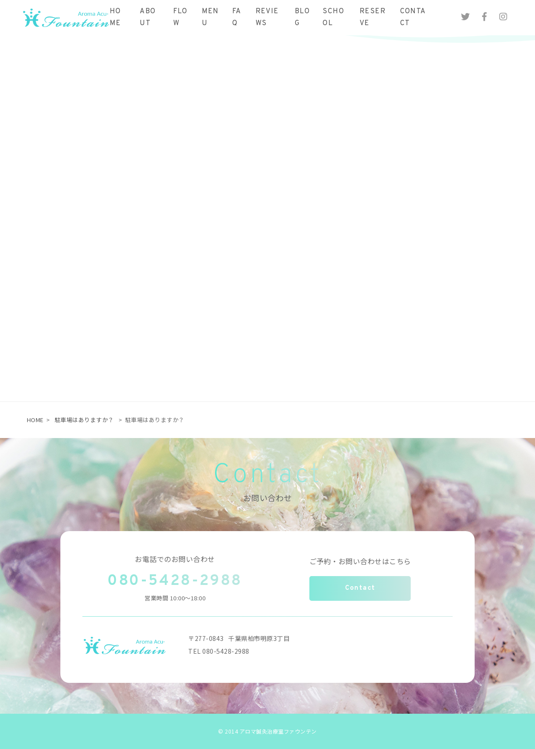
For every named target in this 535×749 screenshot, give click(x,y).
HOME (35, 420)
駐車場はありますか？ (84, 420)
